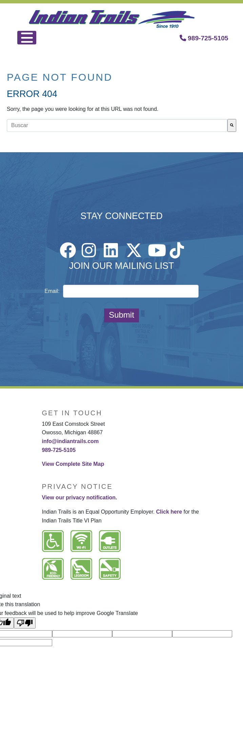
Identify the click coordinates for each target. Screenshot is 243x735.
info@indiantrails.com (70, 441)
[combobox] (117, 125)
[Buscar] (231, 125)
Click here (169, 512)
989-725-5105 (204, 38)
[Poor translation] (25, 623)
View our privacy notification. (79, 497)
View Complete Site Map (73, 464)
